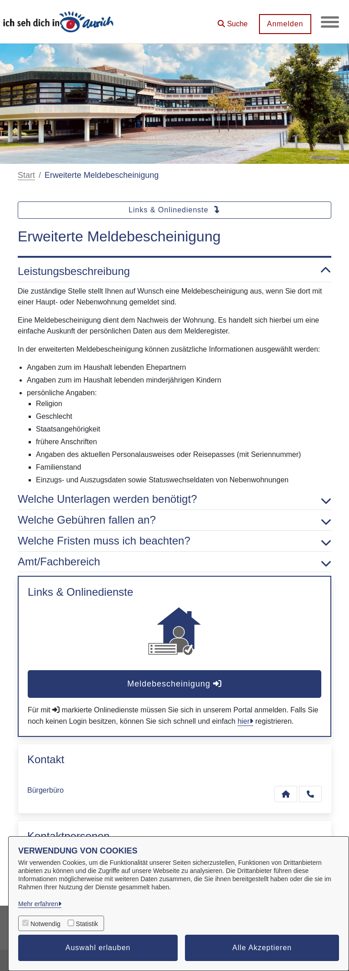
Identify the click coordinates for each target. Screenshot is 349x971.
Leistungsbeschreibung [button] (174, 271)
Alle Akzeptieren (262, 947)
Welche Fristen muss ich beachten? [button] (174, 541)
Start (26, 175)
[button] (232, 20)
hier (244, 721)
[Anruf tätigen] (310, 794)
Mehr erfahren (38, 903)
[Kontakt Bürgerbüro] (285, 794)
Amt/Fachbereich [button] (174, 562)
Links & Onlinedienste (174, 210)
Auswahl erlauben (97, 947)
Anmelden (285, 24)
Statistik (87, 923)
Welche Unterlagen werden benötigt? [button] (174, 499)
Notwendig (45, 923)
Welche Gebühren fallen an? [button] (174, 520)
